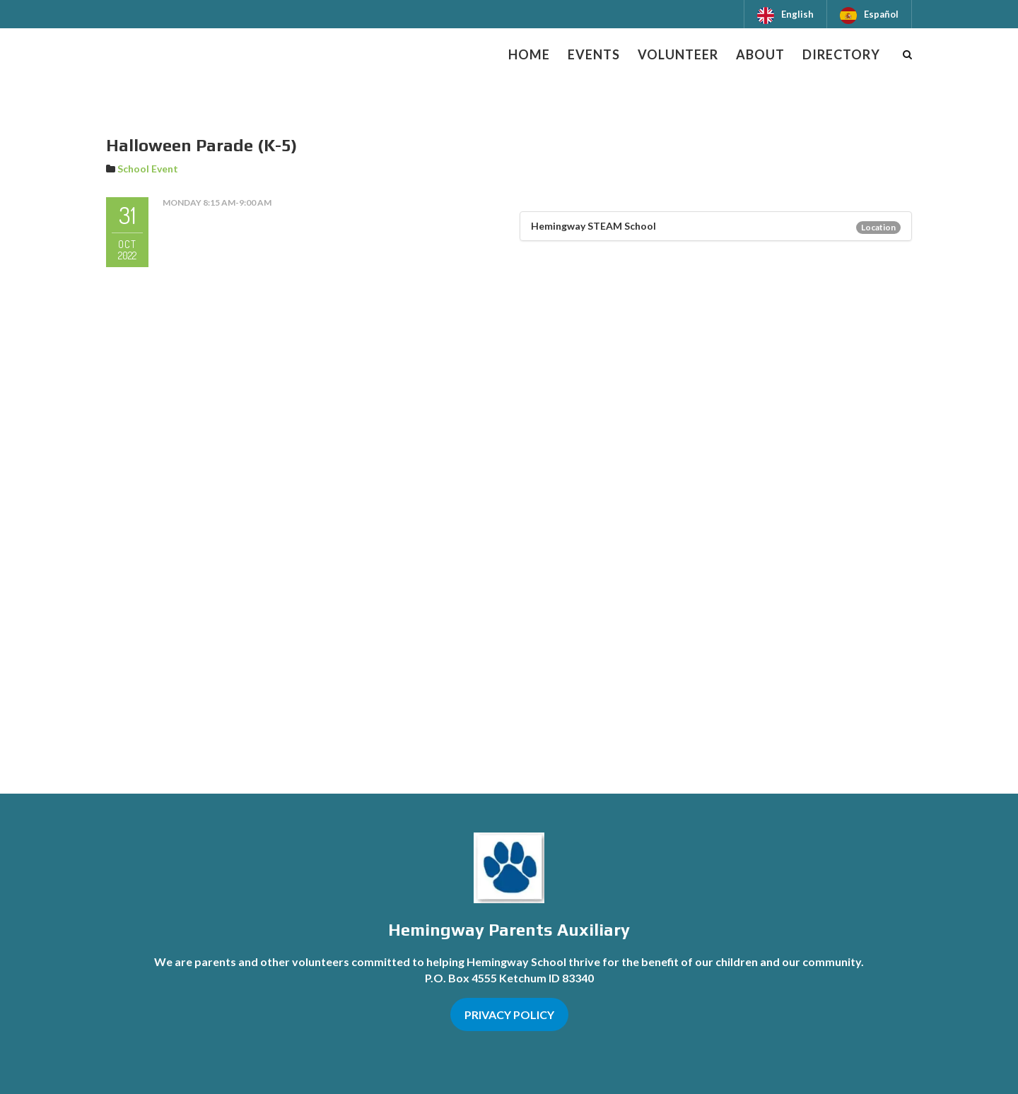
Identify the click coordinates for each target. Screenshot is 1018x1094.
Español (881, 14)
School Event (147, 169)
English (797, 14)
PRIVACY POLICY (509, 1014)
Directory (841, 54)
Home (529, 54)
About (760, 54)
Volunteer (678, 54)
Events (594, 54)
